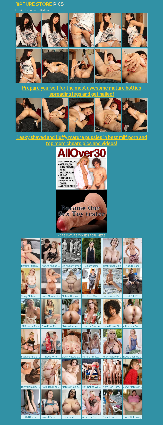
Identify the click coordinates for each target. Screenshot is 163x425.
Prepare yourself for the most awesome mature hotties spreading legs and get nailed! (81, 90)
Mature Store (39, 4)
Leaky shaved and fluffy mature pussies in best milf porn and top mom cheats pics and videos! (81, 140)
